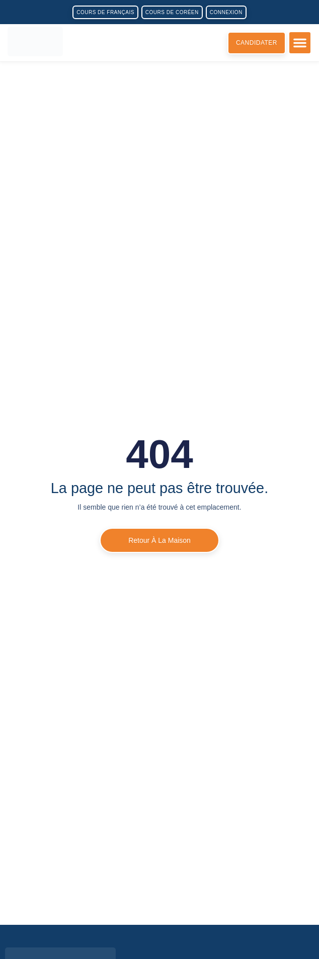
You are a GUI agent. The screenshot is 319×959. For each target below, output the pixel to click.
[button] (299, 42)
